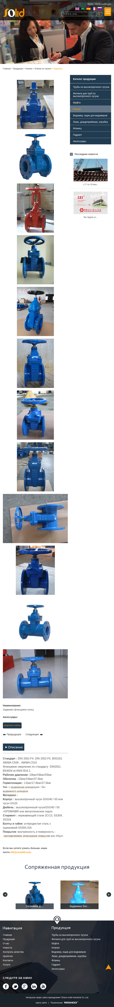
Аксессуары (79, 141)
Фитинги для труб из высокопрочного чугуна (86, 94)
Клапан (28, 68)
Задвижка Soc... (79, 906)
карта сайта (41, 1003)
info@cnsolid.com (103, 4)
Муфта (77, 102)
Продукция (18, 68)
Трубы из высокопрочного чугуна (91, 87)
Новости (7, 947)
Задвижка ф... (34, 906)
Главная (7, 68)
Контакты (8, 960)
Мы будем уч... (91, 217)
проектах (8, 956)
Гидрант (77, 134)
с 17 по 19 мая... (90, 184)
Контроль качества (13, 952)
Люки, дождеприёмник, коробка (90, 122)
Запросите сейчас (12, 725)
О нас (6, 943)
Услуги (6, 964)
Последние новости (86, 154)
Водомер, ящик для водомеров (90, 115)
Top (108, 967)
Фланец (77, 128)
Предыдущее (14, 734)
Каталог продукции (84, 79)
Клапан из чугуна (43, 68)
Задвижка (57, 68)
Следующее (32, 734)
